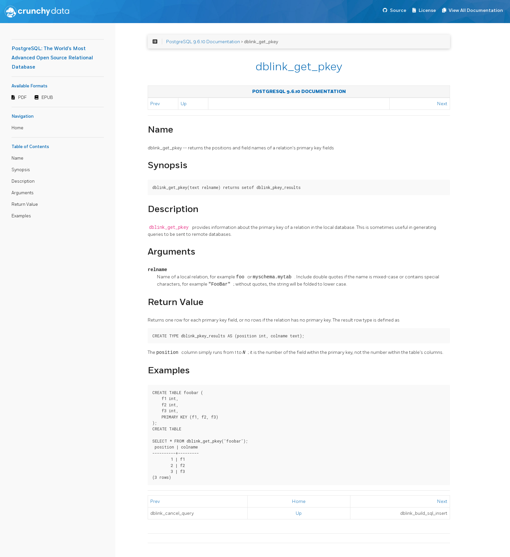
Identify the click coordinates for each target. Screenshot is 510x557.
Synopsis (21, 169)
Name (17, 158)
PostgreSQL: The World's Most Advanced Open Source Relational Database (52, 58)
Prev (155, 104)
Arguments (23, 193)
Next (442, 104)
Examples (21, 216)
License (427, 10)
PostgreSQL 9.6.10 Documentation (203, 42)
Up (184, 104)
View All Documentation (476, 10)
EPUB (47, 97)
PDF (22, 97)
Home (17, 128)
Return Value (25, 204)
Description (23, 181)
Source (398, 10)
